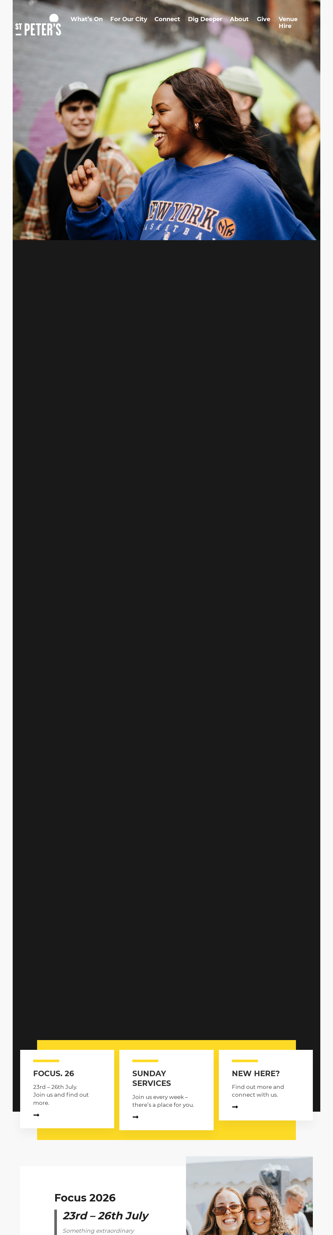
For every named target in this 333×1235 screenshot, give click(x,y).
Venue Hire (288, 23)
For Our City (128, 19)
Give (263, 19)
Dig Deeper (205, 19)
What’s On (87, 19)
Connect (167, 19)
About (239, 19)
